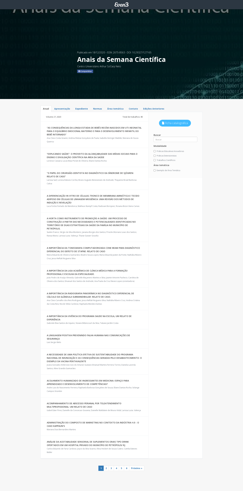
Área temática (115, 108)
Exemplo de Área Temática (167, 170)
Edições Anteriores (153, 108)
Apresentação (62, 108)
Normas (97, 108)
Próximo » (136, 468)
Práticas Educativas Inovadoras (169, 151)
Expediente (81, 108)
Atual (46, 108)
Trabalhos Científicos (164, 160)
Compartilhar (85, 71)
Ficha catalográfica (175, 123)
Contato (133, 108)
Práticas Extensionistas (165, 155)
